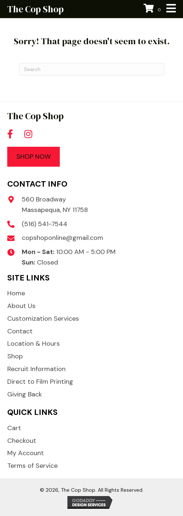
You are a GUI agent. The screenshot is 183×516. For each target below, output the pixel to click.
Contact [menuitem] (20, 331)
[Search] (91, 69)
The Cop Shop (35, 9)
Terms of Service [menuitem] (32, 465)
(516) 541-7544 (44, 224)
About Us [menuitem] (21, 305)
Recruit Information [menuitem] (36, 369)
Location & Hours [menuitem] (33, 343)
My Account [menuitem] (25, 453)
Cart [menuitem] (14, 428)
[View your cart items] (153, 9)
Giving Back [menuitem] (24, 394)
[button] (10, 134)
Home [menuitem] (16, 293)
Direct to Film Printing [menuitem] (40, 381)
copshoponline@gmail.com (62, 237)
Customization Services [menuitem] (43, 318)
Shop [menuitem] (15, 356)
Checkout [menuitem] (21, 440)
